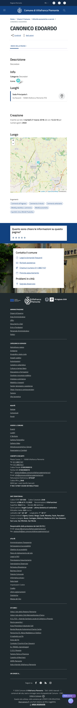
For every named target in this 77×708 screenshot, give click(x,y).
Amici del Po (14, 639)
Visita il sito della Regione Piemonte (23, 611)
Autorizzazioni (15, 361)
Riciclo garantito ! (16, 622)
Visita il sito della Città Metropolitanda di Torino (27, 615)
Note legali (14, 581)
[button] (39, 163)
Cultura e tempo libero (18, 368)
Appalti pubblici (15, 357)
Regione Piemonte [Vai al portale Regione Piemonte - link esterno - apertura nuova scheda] (16, 3)
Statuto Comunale (17, 574)
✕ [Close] (74, 696)
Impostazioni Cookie (17, 584)
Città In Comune (35, 696)
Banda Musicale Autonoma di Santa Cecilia (25, 629)
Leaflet (42, 191)
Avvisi (12, 416)
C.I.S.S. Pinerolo (15, 650)
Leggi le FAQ (14, 556)
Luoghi (12, 432)
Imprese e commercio (18, 379)
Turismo (13, 393)
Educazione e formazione (19, 372)
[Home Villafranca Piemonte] (37, 10)
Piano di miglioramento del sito (21, 553)
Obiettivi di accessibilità (18, 549)
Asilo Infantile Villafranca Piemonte (23, 664)
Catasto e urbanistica (18, 364)
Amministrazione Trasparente (21, 542)
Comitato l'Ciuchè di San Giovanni (22, 643)
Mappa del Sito (15, 598)
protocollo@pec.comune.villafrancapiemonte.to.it (32, 472)
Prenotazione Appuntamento (20, 560)
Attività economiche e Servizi (20, 446)
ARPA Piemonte (16, 661)
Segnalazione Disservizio (19, 563)
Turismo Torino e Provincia (19, 654)
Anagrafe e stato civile (18, 354)
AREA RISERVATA (37, 704)
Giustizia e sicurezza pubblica (20, 375)
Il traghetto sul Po (16, 636)
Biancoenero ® (24, 702)
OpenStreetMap (53, 191)
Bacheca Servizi (16, 570)
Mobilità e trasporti (17, 382)
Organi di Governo (16, 313)
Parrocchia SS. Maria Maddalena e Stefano (25, 632)
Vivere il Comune (23, 19)
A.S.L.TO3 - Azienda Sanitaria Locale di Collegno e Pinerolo (31, 618)
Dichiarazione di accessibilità (20, 546)
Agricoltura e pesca (17, 347)
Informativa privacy (17, 577)
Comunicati (14, 413)
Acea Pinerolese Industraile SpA (21, 625)
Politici (12, 334)
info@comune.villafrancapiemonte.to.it (29, 475)
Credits (12, 588)
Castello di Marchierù (17, 657)
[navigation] (4, 10)
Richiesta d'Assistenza (18, 567)
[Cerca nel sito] (64, 10)
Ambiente (13, 350)
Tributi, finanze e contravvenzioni (22, 389)
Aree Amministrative (17, 316)
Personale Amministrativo (19, 331)
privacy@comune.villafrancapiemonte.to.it (30, 528)
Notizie (12, 409)
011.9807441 (18, 464)
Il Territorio (14, 436)
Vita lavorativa (15, 396)
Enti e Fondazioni (16, 327)
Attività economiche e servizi (43, 19)
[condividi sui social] (15, 35)
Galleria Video (15, 443)
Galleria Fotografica (17, 439)
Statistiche (14, 595)
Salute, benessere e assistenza (21, 386)
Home (12, 19)
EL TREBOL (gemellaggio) (19, 647)
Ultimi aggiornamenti (17, 591)
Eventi (12, 429)
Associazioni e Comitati (18, 450)
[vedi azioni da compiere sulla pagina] (28, 35)
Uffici (12, 320)
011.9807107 (18, 462)
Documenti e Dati (16, 323)
